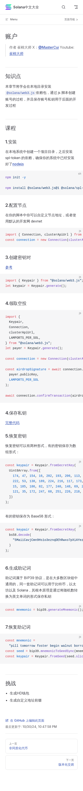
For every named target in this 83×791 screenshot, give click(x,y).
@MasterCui (48, 47)
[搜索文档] (63, 7)
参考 (8, 267)
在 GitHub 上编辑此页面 (24, 720)
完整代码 (12, 422)
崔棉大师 (16, 53)
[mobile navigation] (76, 7)
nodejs (18, 164)
